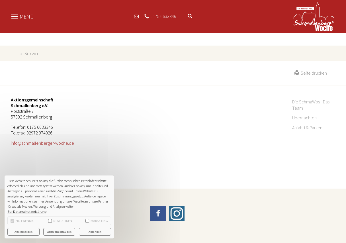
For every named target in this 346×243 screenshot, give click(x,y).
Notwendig (22, 221)
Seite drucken (310, 73)
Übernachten (304, 118)
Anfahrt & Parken (307, 127)
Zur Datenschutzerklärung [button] (26, 211)
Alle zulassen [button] (23, 232)
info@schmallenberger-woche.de (42, 143)
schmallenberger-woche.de (14, 53)
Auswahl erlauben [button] (59, 232)
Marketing (96, 221)
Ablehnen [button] (95, 232)
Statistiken (60, 221)
